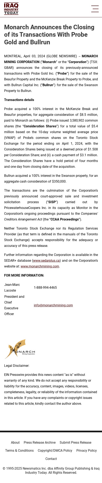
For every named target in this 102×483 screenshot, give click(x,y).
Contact (51, 459)
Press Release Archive (40, 442)
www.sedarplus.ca (46, 261)
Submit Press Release (75, 442)
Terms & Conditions (19, 451)
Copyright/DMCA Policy (55, 451)
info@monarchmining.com (53, 305)
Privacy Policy (86, 451)
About (15, 442)
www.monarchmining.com (40, 266)
